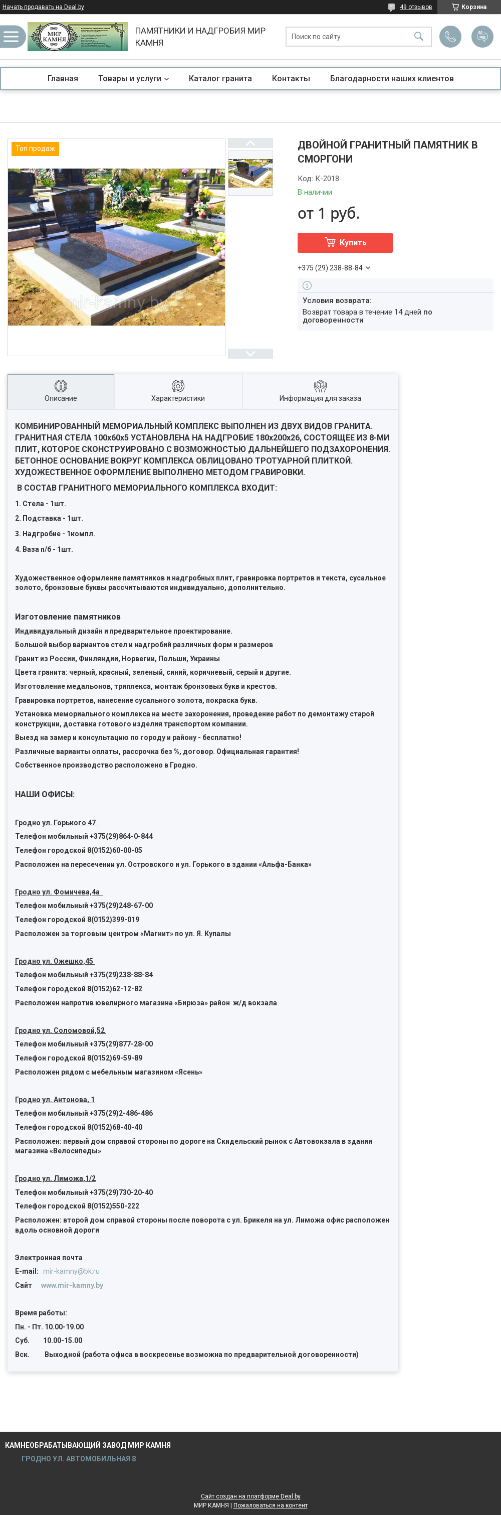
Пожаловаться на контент (270, 1505)
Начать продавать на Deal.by (43, 7)
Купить (353, 242)
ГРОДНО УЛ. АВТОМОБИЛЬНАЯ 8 (78, 1459)
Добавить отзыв (482, 37)
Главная (63, 78)
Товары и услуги (129, 78)
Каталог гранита (220, 78)
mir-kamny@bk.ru (71, 1271)
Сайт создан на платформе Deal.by (251, 1496)
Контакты (291, 78)
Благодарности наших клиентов (392, 78)
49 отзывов (416, 7)
